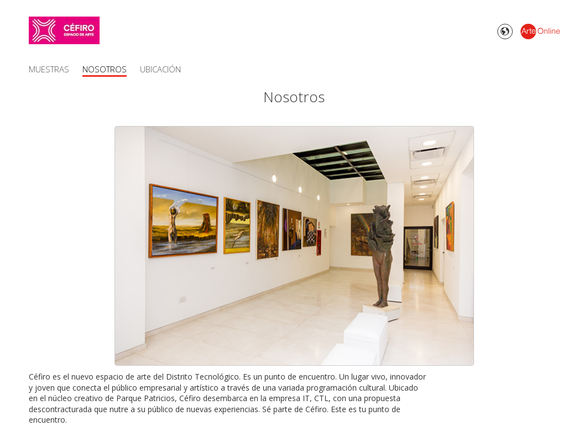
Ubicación (160, 69)
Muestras (49, 69)
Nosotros (104, 69)
